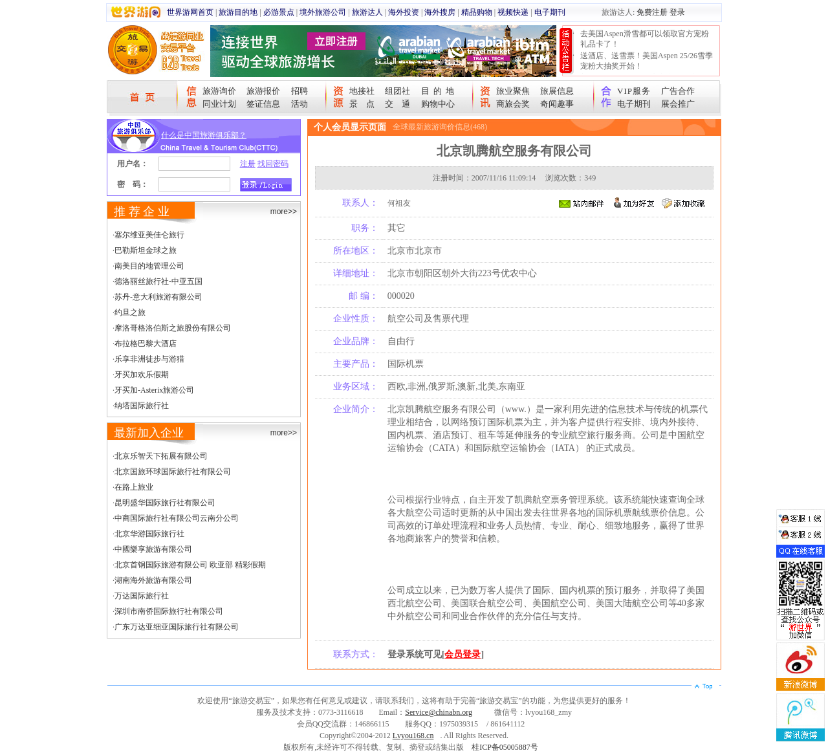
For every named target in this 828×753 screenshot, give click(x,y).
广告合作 (678, 91)
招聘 (299, 91)
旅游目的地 (238, 12)
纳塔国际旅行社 (141, 405)
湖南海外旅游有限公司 (153, 580)
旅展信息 (557, 91)
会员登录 (462, 654)
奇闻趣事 (557, 104)
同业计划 (219, 104)
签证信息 (263, 104)
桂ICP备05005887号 (505, 747)
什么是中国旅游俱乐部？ (203, 135)
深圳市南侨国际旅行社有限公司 (168, 611)
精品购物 (476, 12)
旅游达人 (367, 12)
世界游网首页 (190, 12)
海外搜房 (439, 12)
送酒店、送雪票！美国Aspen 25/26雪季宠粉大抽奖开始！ (646, 61)
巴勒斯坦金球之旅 (145, 250)
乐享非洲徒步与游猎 (149, 359)
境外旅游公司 (323, 12)
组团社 (397, 91)
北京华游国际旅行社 (149, 533)
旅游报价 (263, 91)
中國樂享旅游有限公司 (153, 549)
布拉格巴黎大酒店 (145, 343)
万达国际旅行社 (141, 595)
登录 (677, 12)
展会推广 (678, 104)
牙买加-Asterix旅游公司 (154, 390)
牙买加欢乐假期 (141, 374)
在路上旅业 (133, 487)
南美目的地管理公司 (149, 265)
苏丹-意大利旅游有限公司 (158, 296)
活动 (299, 104)
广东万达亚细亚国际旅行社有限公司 (176, 626)
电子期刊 (549, 12)
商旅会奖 (513, 104)
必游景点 (278, 12)
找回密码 (273, 163)
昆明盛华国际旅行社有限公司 (164, 502)
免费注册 (652, 12)
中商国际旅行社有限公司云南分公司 (176, 518)
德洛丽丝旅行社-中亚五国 (158, 281)
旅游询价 (219, 91)
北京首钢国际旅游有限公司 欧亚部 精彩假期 (190, 564)
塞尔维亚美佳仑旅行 (149, 234)
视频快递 (512, 12)
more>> (283, 211)
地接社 (362, 91)
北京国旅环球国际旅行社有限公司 (172, 471)
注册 (248, 163)
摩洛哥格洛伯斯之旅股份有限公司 (172, 328)
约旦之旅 (130, 312)
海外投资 (403, 12)
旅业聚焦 (513, 91)
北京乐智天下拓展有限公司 (161, 456)
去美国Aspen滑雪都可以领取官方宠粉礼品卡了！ (644, 39)
